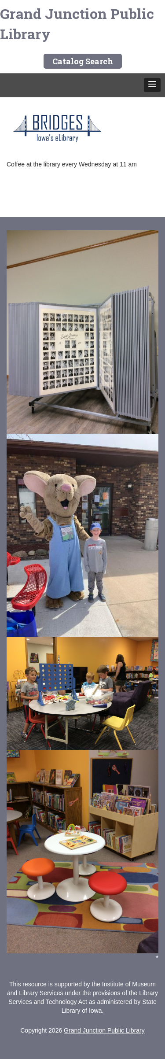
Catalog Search (82, 61)
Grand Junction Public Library (77, 23)
